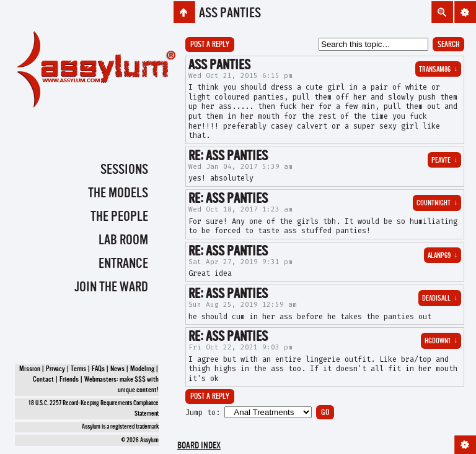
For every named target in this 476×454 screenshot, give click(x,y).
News (117, 369)
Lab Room (123, 240)
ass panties (230, 13)
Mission (29, 369)
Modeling (142, 369)
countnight (436, 203)
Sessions (124, 170)
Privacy (55, 369)
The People (119, 217)
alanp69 (442, 256)
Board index (199, 446)
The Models (118, 193)
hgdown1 (441, 341)
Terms (78, 369)
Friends (69, 379)
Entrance (123, 264)
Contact (43, 379)
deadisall (439, 298)
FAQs (98, 369)
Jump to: (202, 412)
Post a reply (209, 45)
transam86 (438, 70)
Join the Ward (111, 287)
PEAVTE (444, 161)
